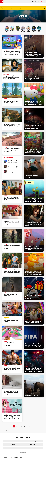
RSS (21, 457)
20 (29, 426)
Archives (6, 457)
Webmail (38, 1)
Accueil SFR (1, 1)
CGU (11, 457)
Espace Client (41, 1)
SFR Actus (3, 4)
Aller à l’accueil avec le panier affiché (35, 1)
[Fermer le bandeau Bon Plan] (44, 8)
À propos (16, 457)
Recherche (33, 1)
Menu (44, 1)
